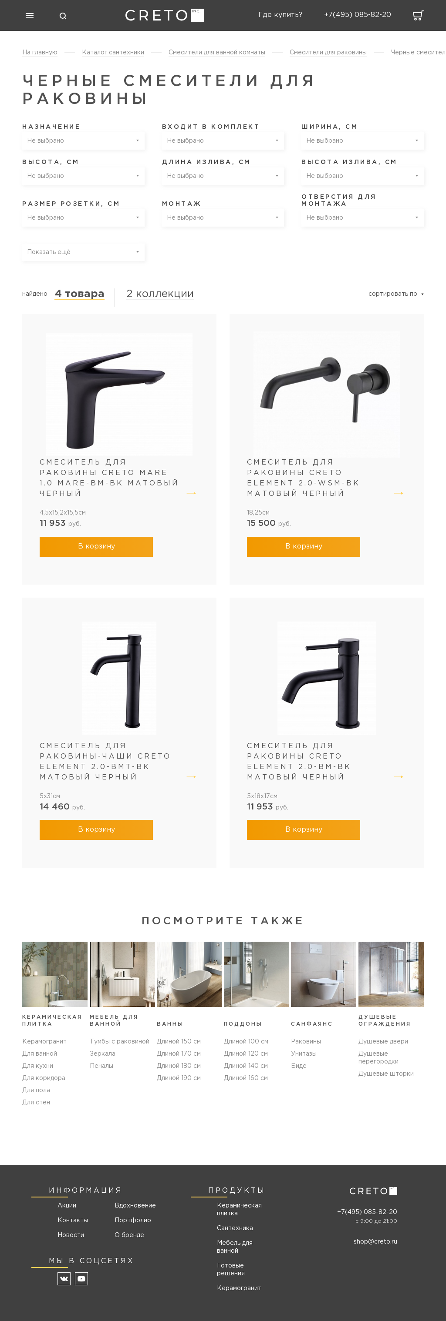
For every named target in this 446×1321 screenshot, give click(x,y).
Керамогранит (44, 1041)
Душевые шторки (386, 1074)
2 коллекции (160, 294)
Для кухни (37, 1066)
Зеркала (102, 1054)
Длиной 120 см (246, 1054)
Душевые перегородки (378, 1057)
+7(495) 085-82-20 (367, 1212)
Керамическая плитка (239, 1209)
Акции (66, 1205)
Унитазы (304, 1054)
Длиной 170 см (179, 1054)
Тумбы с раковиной (119, 1041)
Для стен (36, 1102)
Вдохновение (132, 1205)
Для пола (36, 1090)
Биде (299, 1066)
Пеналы (101, 1066)
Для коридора (43, 1078)
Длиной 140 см (246, 1066)
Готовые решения (231, 1269)
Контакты (72, 1220)
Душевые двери (383, 1041)
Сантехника (235, 1228)
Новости (70, 1235)
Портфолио (132, 1220)
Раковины (306, 1041)
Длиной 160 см (246, 1078)
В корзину (96, 546)
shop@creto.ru (375, 1241)
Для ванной (39, 1054)
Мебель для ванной (235, 1247)
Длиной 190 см (179, 1078)
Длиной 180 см (179, 1066)
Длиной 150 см (179, 1041)
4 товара (79, 294)
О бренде (129, 1235)
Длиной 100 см (246, 1041)
